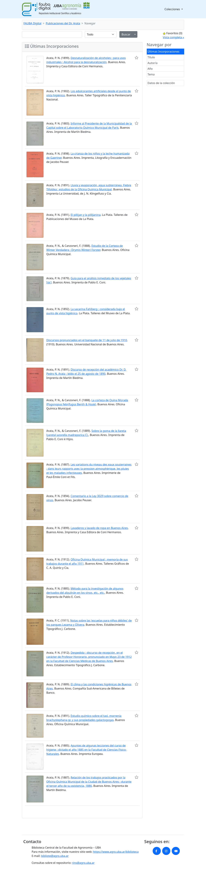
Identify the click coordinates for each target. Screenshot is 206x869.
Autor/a (152, 63)
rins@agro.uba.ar (83, 863)
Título (151, 57)
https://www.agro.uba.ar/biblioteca (116, 852)
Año (150, 69)
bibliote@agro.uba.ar (55, 856)
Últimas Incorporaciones (163, 51)
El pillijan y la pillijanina (86, 215)
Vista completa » (173, 37)
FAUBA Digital (32, 23)
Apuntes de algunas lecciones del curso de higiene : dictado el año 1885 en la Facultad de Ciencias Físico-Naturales (86, 750)
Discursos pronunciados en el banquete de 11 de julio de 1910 (86, 340)
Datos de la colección (161, 83)
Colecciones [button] (173, 9)
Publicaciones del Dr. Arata (63, 23)
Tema (151, 74)
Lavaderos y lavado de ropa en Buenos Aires (99, 528)
